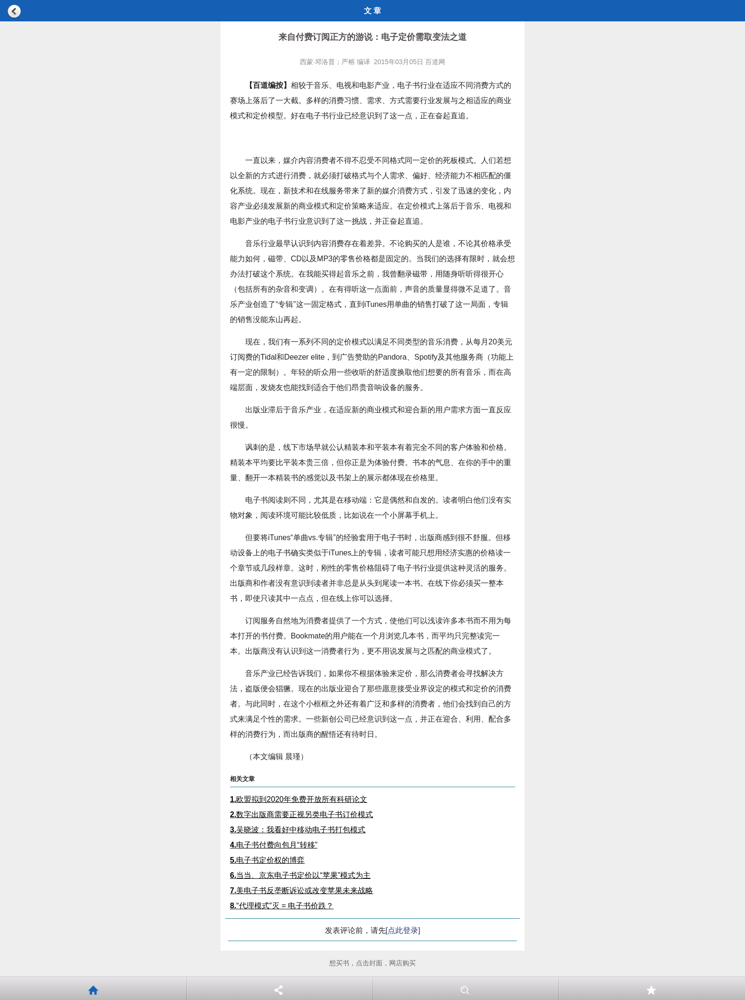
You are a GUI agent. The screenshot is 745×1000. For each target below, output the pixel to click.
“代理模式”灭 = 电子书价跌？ (282, 906)
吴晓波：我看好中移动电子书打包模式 (297, 830)
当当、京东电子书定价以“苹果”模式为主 (300, 875)
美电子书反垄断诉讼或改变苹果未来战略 (301, 890)
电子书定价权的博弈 (267, 860)
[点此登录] (403, 930)
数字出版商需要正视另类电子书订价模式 (301, 814)
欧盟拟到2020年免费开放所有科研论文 (298, 799)
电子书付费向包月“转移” (273, 845)
